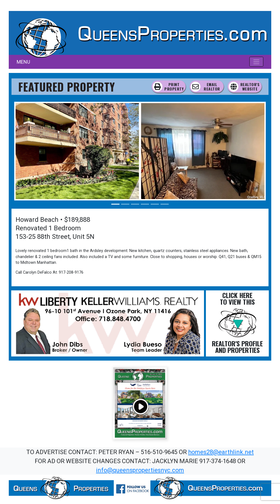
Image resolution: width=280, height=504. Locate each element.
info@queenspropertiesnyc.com (140, 470)
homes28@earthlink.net (221, 452)
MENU (23, 62)
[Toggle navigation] (256, 62)
